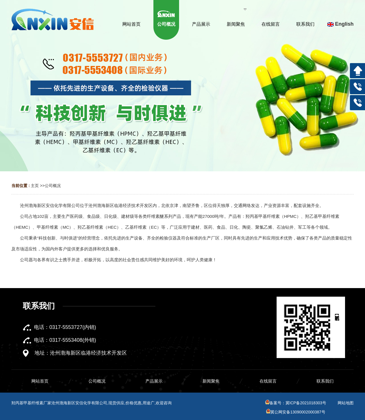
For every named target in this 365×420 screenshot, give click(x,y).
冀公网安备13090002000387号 (295, 412)
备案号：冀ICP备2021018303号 (295, 403)
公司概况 (53, 185)
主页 (35, 185)
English (340, 24)
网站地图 (346, 403)
